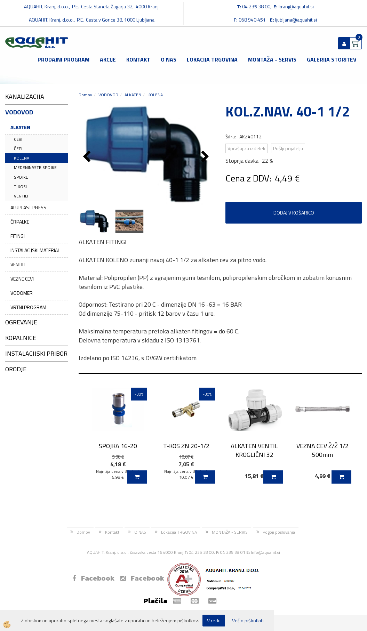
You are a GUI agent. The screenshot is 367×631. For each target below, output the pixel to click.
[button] (206, 157)
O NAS (168, 59)
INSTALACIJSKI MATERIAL (35, 250)
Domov (85, 94)
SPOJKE (21, 177)
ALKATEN (20, 127)
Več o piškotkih (248, 620)
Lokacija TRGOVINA (212, 59)
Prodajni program (63, 59)
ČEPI (18, 148)
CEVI (18, 139)
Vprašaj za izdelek (246, 148)
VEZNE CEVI (22, 278)
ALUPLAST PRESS (28, 207)
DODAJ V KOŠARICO (293, 212)
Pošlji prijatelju (288, 148)
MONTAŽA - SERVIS (272, 59)
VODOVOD (108, 94)
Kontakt (138, 59)
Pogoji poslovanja (279, 532)
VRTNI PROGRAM (28, 307)
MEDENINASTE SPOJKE (35, 167)
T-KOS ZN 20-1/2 (186, 446)
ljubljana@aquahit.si (296, 19)
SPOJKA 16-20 (118, 446)
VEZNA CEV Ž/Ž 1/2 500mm (322, 450)
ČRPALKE (19, 221)
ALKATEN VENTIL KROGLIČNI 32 (254, 450)
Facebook (93, 578)
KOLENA (21, 158)
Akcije (108, 59)
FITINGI (17, 236)
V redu (214, 620)
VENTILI (21, 196)
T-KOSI (20, 186)
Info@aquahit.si (265, 552)
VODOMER (21, 293)
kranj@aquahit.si (296, 6)
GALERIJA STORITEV (332, 59)
